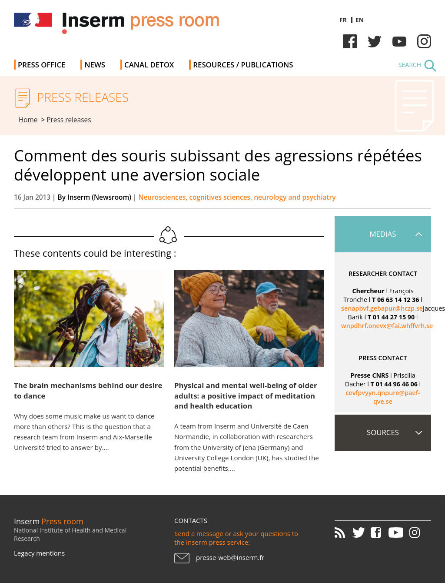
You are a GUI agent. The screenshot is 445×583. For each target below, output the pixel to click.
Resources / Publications (243, 65)
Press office (41, 65)
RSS (343, 532)
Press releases (68, 119)
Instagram (424, 41)
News (94, 65)
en (359, 20)
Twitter (375, 41)
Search (410, 64)
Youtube (399, 41)
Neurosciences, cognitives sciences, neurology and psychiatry (236, 197)
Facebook (350, 41)
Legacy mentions (39, 553)
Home (28, 119)
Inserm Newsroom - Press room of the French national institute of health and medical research (137, 26)
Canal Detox (149, 65)
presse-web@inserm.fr (230, 557)
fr (343, 20)
